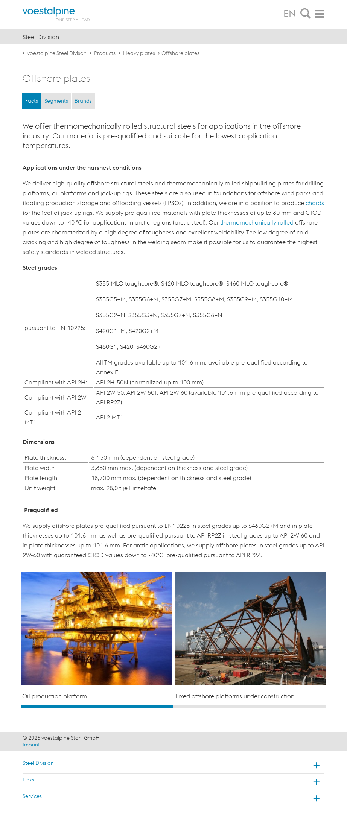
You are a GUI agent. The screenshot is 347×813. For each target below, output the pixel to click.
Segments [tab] (56, 100)
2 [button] (250, 706)
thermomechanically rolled (257, 222)
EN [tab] (289, 14)
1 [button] (97, 706)
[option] (96, 636)
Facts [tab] (31, 100)
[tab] (305, 14)
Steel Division (38, 763)
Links (28, 779)
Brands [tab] (83, 100)
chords (315, 203)
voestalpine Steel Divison (57, 53)
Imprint (31, 744)
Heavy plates (139, 53)
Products (105, 53)
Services (32, 796)
